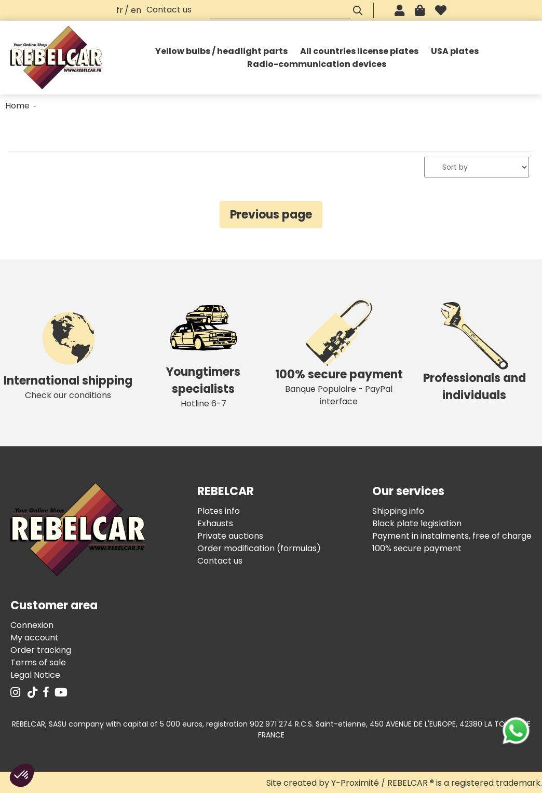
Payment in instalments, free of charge (452, 536)
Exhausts (215, 523)
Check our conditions (68, 353)
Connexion (31, 625)
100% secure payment (417, 548)
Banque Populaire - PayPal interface (339, 352)
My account (34, 638)
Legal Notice (35, 675)
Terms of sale (38, 662)
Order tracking (40, 650)
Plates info (218, 511)
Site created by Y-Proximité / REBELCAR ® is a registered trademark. (404, 783)
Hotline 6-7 (203, 352)
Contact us (169, 10)
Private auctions (230, 536)
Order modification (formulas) (259, 548)
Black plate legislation (417, 523)
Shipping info (398, 511)
